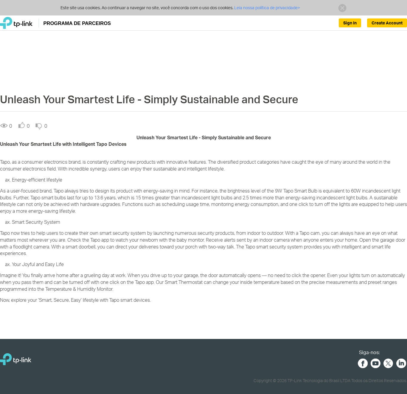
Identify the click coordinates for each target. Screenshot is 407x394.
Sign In (350, 22)
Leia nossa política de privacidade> (267, 7)
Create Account (387, 22)
